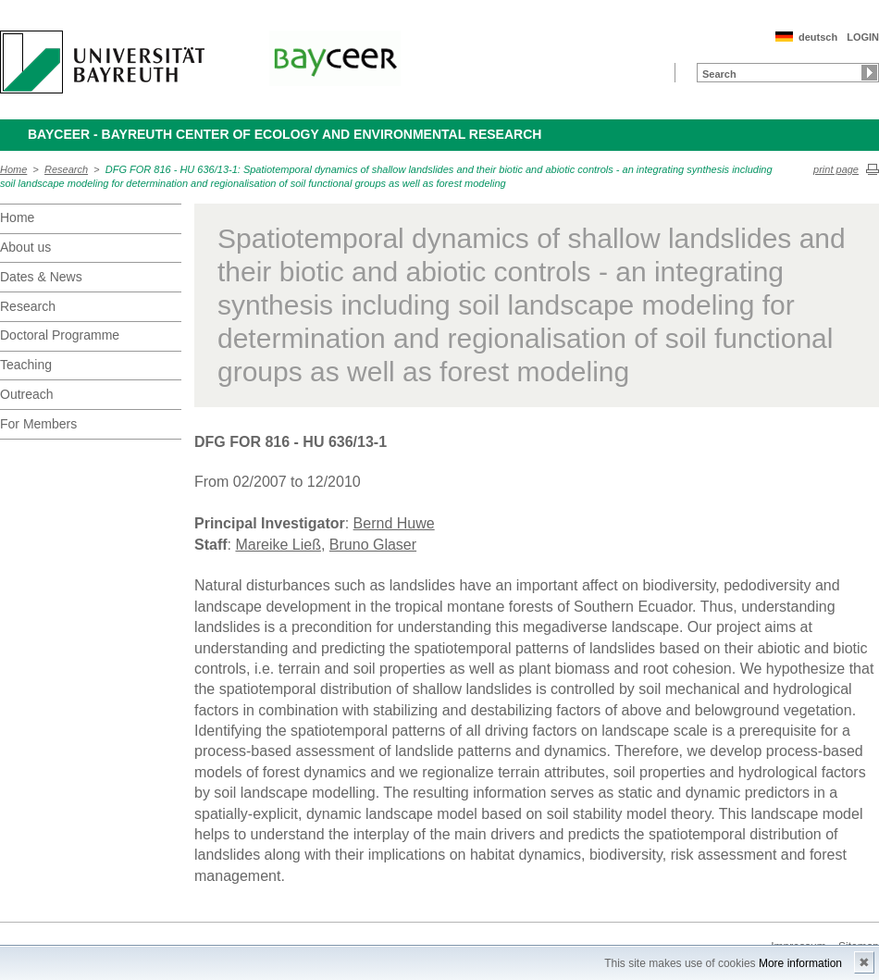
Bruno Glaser (372, 544)
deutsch (818, 37)
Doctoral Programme (59, 335)
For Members (38, 423)
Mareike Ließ (277, 544)
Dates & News (41, 276)
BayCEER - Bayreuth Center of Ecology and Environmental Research (284, 134)
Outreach (27, 394)
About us (25, 247)
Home (13, 169)
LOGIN (863, 37)
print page (836, 169)
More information (800, 963)
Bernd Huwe (394, 523)
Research (66, 169)
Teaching (26, 364)
